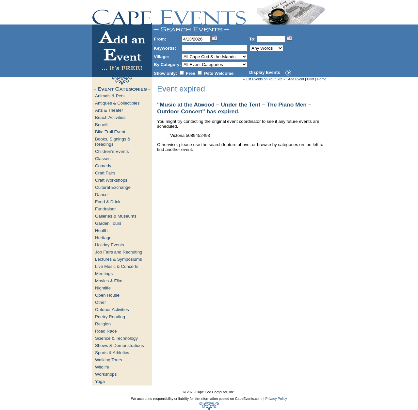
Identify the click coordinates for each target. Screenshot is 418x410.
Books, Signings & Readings (112, 142)
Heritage (103, 237)
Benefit (102, 124)
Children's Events (112, 151)
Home (321, 79)
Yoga (100, 381)
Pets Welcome (218, 73)
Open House (107, 295)
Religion (103, 323)
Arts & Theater (109, 110)
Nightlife (103, 288)
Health (101, 230)
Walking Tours (108, 359)
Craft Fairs (105, 173)
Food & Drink (108, 201)
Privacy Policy (276, 399)
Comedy (103, 165)
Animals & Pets (109, 95)
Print (310, 79)
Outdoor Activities (112, 309)
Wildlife (102, 367)
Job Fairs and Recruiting (118, 252)
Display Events (264, 72)
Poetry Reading (110, 316)
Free (190, 73)
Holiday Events (109, 244)
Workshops (106, 374)
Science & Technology (116, 338)
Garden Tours (108, 223)
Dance (101, 194)
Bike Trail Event (110, 131)
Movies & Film (108, 280)
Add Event (296, 79)
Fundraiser (105, 208)
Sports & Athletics (112, 352)
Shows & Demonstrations (119, 345)
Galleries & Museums (116, 216)
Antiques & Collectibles (117, 103)
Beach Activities (110, 117)
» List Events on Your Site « (264, 79)
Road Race (106, 331)
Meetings (104, 273)
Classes (102, 158)
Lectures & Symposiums (118, 259)
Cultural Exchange (113, 187)
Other (100, 302)
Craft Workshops (111, 180)
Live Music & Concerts (116, 266)
